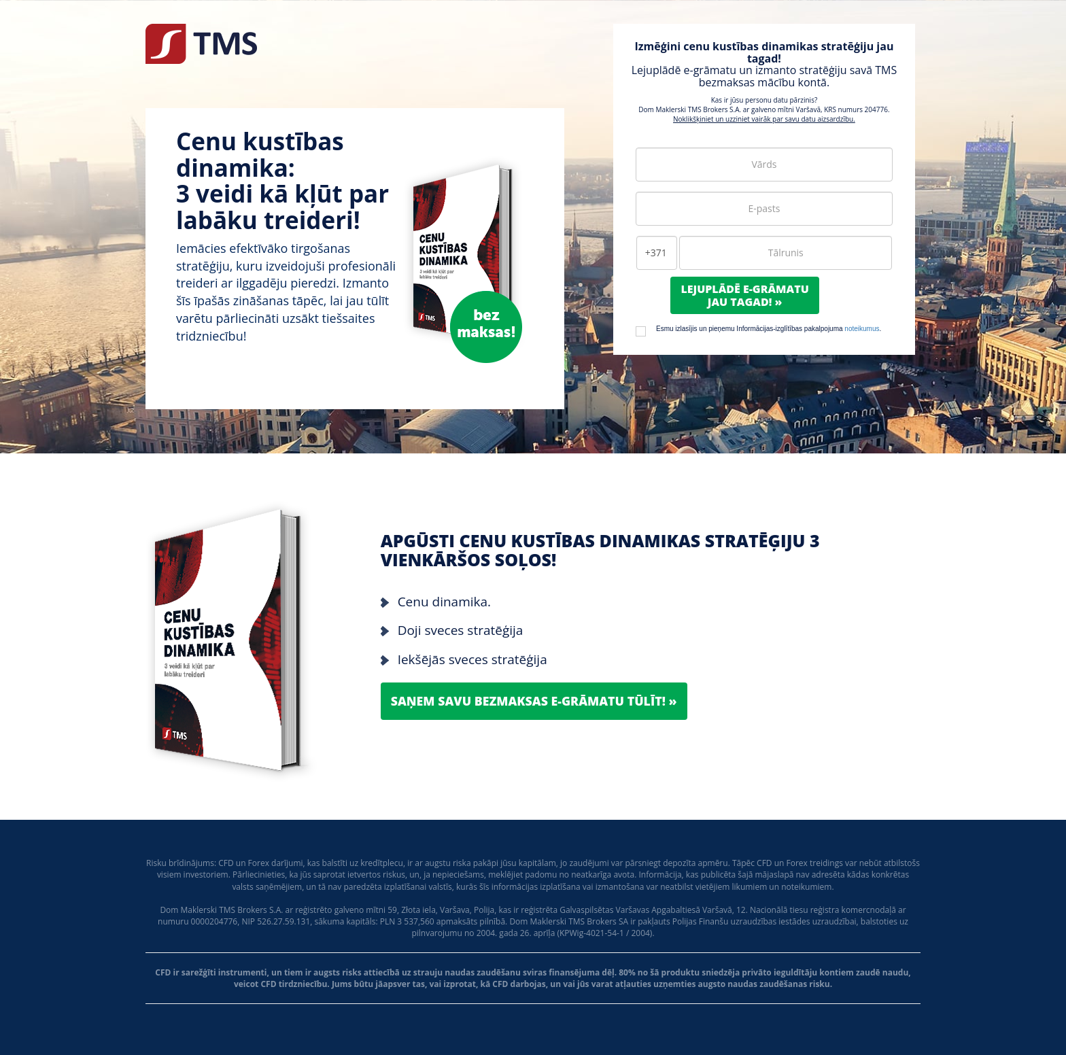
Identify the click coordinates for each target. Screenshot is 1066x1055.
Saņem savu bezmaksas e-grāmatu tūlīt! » (536, 701)
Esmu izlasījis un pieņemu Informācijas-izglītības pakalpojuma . (768, 328)
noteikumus (861, 328)
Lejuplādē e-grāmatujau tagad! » (744, 295)
